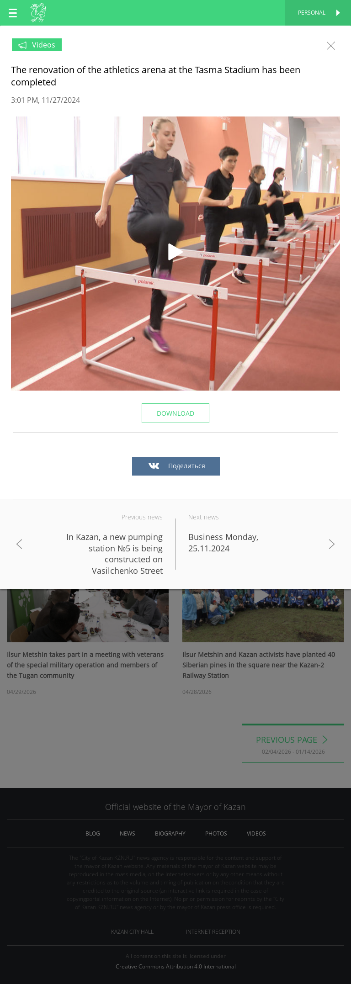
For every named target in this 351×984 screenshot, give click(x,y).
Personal (311, 12)
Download (175, 413)
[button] (175, 253)
